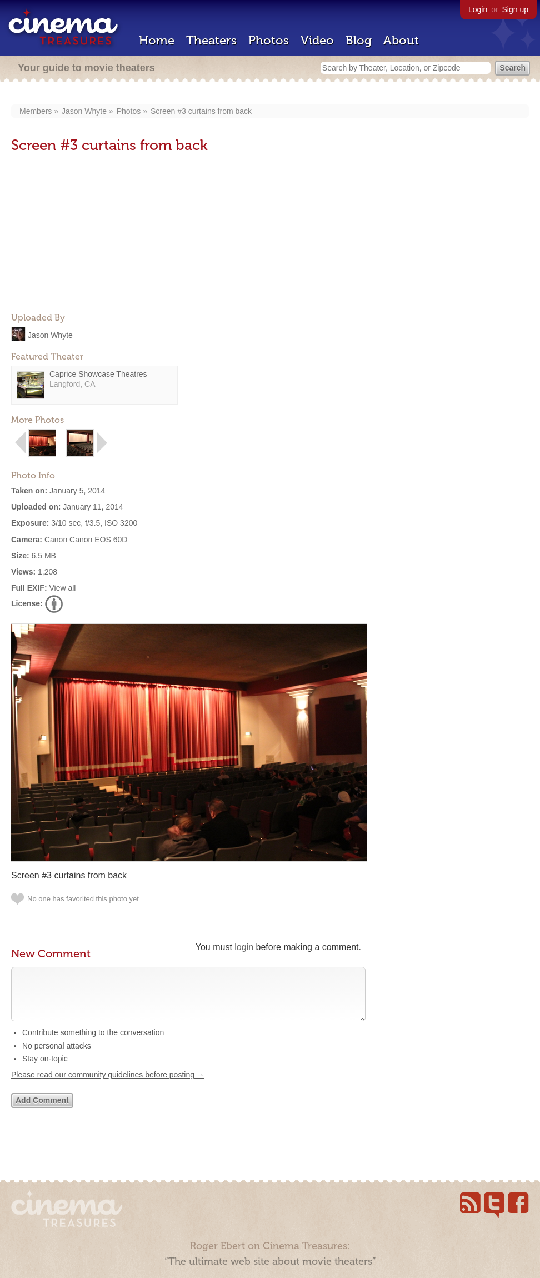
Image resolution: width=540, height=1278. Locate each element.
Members (35, 111)
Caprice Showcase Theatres (98, 374)
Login (477, 9)
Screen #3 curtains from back (201, 111)
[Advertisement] (94, 233)
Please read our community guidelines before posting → (107, 1085)
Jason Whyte (84, 111)
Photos (268, 40)
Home (156, 40)
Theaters (211, 40)
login (243, 947)
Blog (359, 40)
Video (317, 40)
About (401, 40)
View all (62, 587)
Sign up (515, 9)
